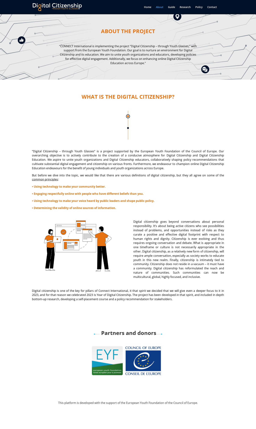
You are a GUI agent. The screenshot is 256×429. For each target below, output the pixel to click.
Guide (171, 7)
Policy (199, 7)
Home (147, 7)
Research (185, 7)
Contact (212, 7)
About (159, 7)
